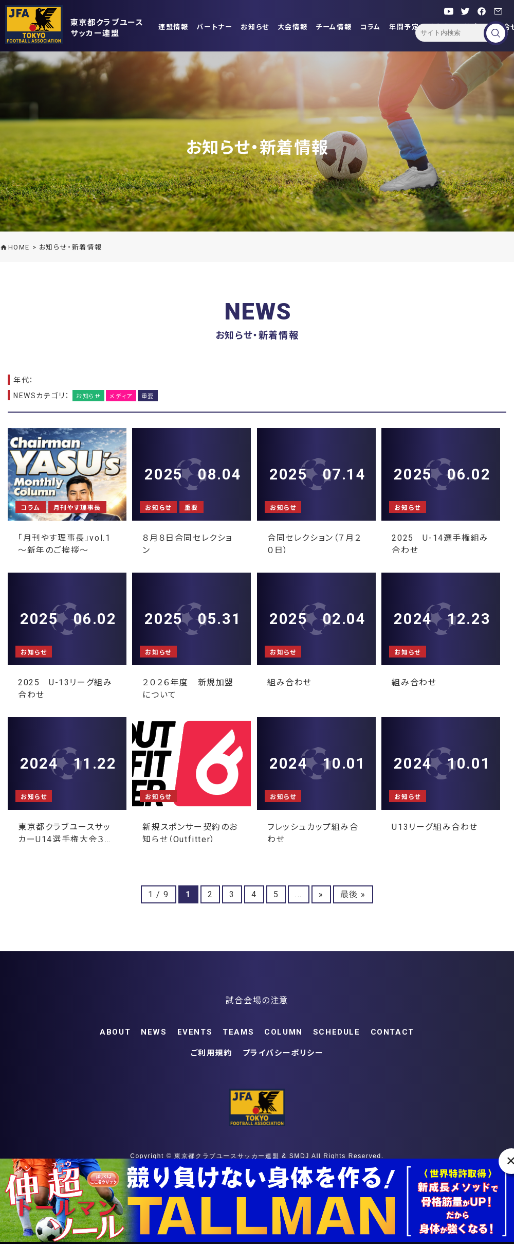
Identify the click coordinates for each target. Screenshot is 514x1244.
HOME (19, 247)
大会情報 (292, 27)
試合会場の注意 (257, 1000)
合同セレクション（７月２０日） (314, 543)
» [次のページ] (321, 894)
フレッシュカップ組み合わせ (313, 832)
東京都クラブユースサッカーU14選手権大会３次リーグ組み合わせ (66, 832)
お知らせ (255, 27)
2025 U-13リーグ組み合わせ (65, 688)
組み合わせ (289, 682)
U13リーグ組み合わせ (435, 827)
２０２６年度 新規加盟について (188, 688)
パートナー (214, 27)
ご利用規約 (211, 1053)
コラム (370, 27)
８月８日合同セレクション (187, 543)
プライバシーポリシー (283, 1053)
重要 (147, 396)
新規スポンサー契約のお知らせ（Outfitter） (190, 832)
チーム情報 (334, 27)
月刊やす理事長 (77, 507)
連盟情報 (173, 27)
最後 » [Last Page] (353, 894)
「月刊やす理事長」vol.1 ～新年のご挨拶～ (64, 543)
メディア (120, 396)
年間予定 (404, 27)
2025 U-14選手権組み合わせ (440, 543)
